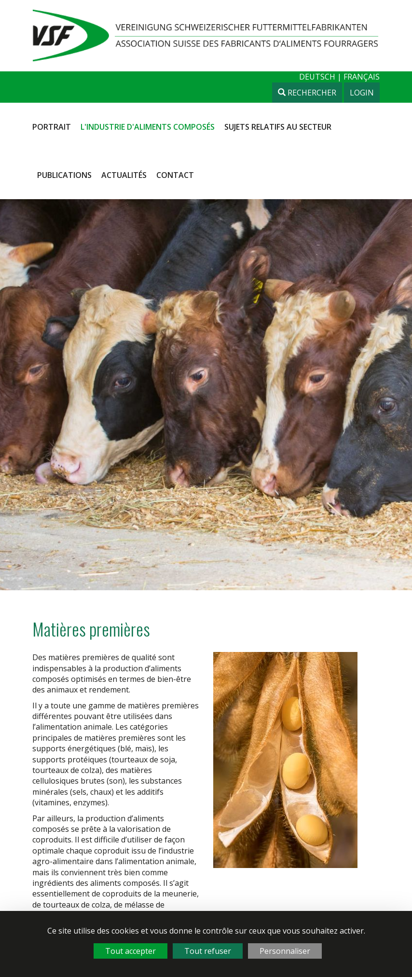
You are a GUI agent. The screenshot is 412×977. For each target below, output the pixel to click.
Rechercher (307, 92)
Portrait (51, 127)
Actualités (124, 175)
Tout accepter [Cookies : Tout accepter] (130, 951)
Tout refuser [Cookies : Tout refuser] (207, 951)
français (361, 76)
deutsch (318, 76)
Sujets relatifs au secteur (277, 127)
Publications (64, 175)
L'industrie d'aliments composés (148, 127)
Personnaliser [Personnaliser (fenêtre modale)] (285, 951)
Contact (175, 175)
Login (362, 92)
